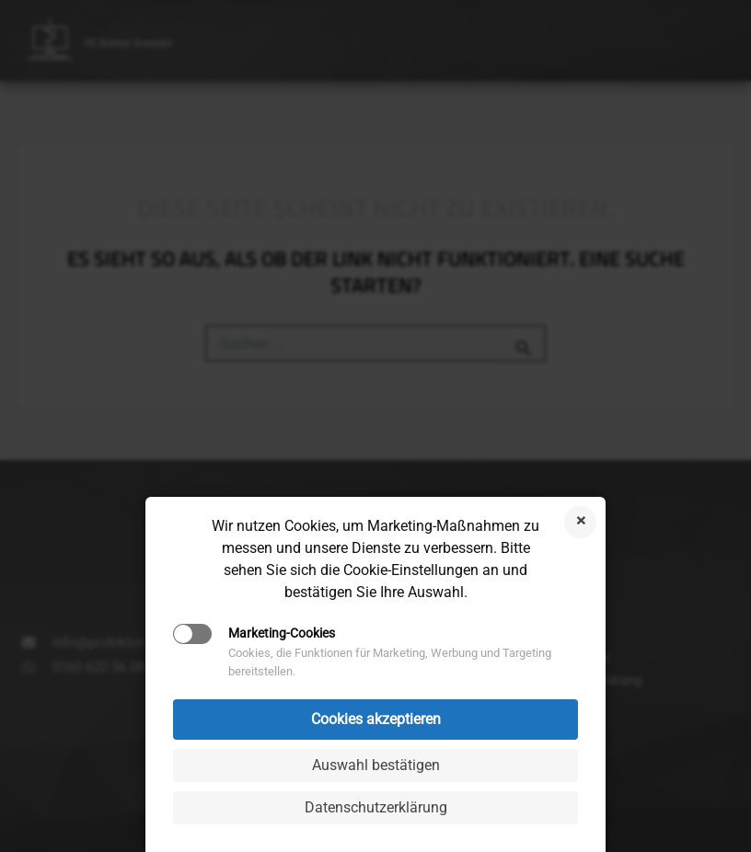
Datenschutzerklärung (376, 807)
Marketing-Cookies (281, 633)
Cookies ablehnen (580, 522)
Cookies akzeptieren (376, 719)
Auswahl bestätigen (376, 765)
